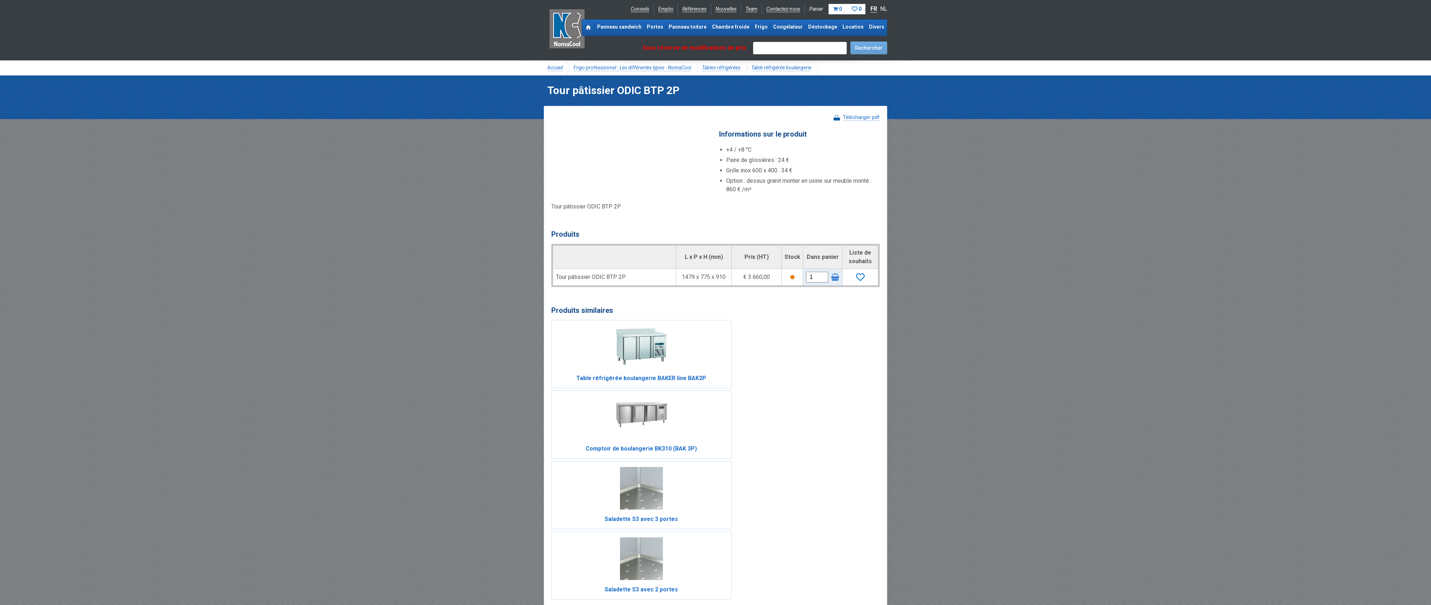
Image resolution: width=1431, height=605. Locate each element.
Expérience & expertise (650, 538)
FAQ (552, 546)
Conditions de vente (615, 578)
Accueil (555, 67)
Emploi (665, 9)
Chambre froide (730, 27)
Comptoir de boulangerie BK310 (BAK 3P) (674, 387)
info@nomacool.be (653, 562)
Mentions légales (566, 578)
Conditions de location (669, 578)
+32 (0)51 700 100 (711, 562)
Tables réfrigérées (721, 67)
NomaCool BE (563, 538)
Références (694, 9)
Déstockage (822, 27)
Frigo (761, 27)
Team (751, 9)
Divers (876, 27)
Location (853, 27)
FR (873, 8)
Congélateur (788, 27)
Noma (567, 28)
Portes (655, 27)
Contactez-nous (783, 9)
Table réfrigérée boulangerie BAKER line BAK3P (840, 478)
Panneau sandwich (619, 27)
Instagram (604, 562)
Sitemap (711, 578)
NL (883, 8)
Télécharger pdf (861, 117)
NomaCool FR (602, 538)
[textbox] (800, 48)
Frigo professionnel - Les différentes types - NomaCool (632, 67)
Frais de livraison (741, 538)
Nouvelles (726, 9)
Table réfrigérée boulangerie (781, 67)
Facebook (566, 562)
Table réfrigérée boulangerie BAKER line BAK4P (757, 478)
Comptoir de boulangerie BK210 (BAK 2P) (674, 478)
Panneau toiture (688, 27)
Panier (837, 9)
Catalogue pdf (699, 538)
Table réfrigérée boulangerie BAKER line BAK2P (590, 387)
